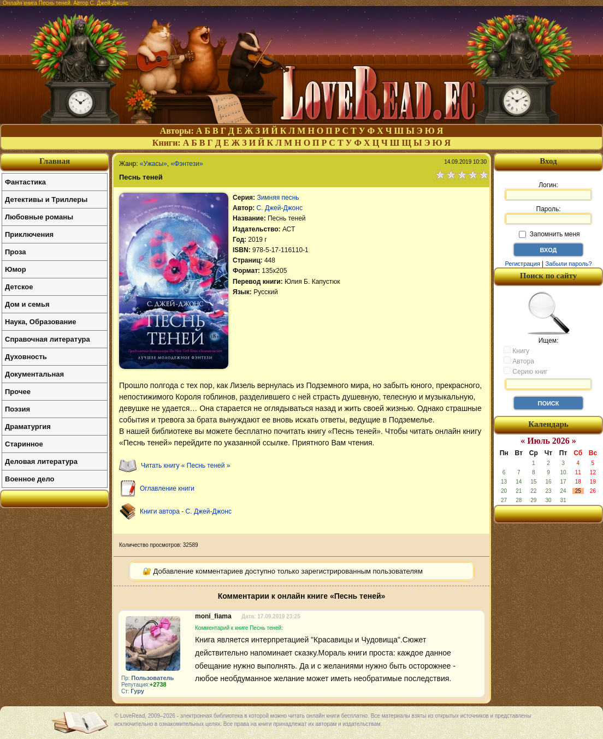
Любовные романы (39, 217)
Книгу (516, 350)
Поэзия (17, 409)
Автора (519, 360)
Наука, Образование (40, 322)
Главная (54, 161)
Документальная (34, 374)
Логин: (548, 191)
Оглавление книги (167, 488)
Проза (15, 252)
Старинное (24, 444)
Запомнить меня (549, 234)
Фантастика (25, 182)
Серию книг (525, 371)
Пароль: (548, 215)
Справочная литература (47, 339)
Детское (19, 287)
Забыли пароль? (569, 263)
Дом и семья (27, 304)
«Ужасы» (153, 164)
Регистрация (522, 263)
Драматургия (28, 426)
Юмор (15, 269)
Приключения (29, 234)
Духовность (26, 357)
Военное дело (30, 479)
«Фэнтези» (186, 164)
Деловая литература (41, 461)
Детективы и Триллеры (46, 199)
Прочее (18, 392)
